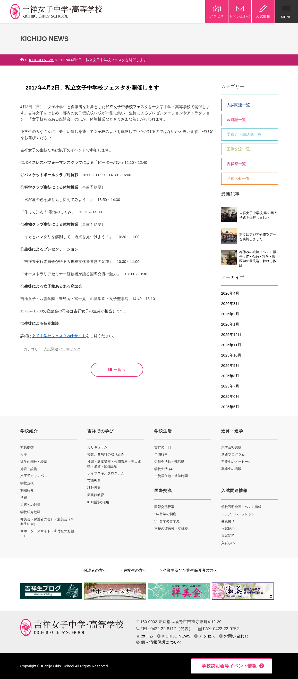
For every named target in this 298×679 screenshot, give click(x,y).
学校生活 (163, 431)
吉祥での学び (100, 431)
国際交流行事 (164, 507)
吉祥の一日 (162, 447)
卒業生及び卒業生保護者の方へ (188, 570)
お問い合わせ (234, 636)
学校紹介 (29, 431)
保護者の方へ (94, 570)
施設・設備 (28, 469)
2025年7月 (230, 386)
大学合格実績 (231, 447)
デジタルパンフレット (238, 514)
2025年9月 (230, 365)
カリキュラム (97, 447)
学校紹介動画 (30, 512)
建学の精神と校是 (33, 462)
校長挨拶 (27, 447)
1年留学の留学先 (167, 521)
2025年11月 (231, 345)
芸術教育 (94, 480)
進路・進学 (232, 431)
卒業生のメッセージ (236, 462)
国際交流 (163, 490)
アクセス (204, 636)
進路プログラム (233, 454)
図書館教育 (95, 495)
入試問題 (228, 536)
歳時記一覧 (236, 120)
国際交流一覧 (238, 149)
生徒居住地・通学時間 (171, 476)
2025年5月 (230, 407)
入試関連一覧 (238, 105)
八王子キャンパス (33, 476)
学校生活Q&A (164, 469)
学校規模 (27, 483)
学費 (23, 497)
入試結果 (228, 528)
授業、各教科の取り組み (105, 454)
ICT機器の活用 (98, 502)
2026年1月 (230, 324)
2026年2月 (230, 314)
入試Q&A (228, 543)
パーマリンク (70, 349)
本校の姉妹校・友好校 (171, 528)
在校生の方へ (134, 570)
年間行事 (161, 454)
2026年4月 (230, 293)
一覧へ (116, 370)
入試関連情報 (234, 490)
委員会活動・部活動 (169, 462)
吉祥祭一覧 (236, 164)
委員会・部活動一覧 (244, 134)
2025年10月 (231, 355)
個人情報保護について (159, 642)
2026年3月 (230, 304)
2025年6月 (230, 396)
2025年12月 (231, 335)
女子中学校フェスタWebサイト (59, 336)
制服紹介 (27, 490)
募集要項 (228, 521)
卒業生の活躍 (231, 469)
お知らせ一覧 (238, 178)
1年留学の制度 (165, 514)
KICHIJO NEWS (41, 60)
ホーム (145, 636)
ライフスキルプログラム (105, 473)
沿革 (23, 454)
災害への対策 (30, 505)
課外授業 (94, 488)
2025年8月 (230, 376)
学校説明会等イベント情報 (241, 507)
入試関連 (51, 349)
